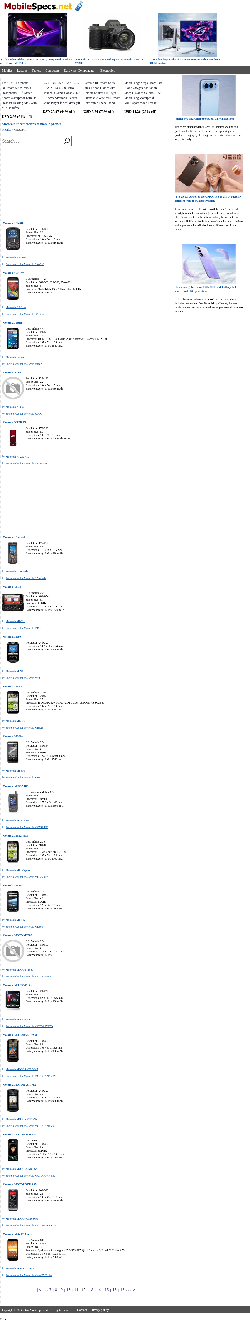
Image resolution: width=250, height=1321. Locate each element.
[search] (65, 140)
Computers (52, 70)
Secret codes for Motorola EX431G (25, 264)
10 (68, 1290)
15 (107, 1290)
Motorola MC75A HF (17, 820)
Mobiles (7, 70)
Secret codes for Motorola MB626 (24, 727)
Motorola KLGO (15, 406)
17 (122, 1290)
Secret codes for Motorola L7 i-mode (26, 578)
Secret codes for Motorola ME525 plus (27, 876)
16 (114, 1290)
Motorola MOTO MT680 (19, 969)
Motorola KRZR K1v (17, 456)
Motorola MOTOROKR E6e (21, 1168)
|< (39, 1290)
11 (76, 1290)
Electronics (107, 70)
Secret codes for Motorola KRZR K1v (26, 463)
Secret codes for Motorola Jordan (24, 363)
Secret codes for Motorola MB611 (24, 628)
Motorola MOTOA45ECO (20, 1019)
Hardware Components (79, 70)
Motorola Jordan (15, 357)
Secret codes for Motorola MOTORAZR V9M (31, 1076)
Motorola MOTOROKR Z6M (22, 1218)
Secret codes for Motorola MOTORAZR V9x (30, 1125)
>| (135, 1290)
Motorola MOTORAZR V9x (21, 1119)
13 (91, 1290)
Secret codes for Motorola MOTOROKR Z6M (31, 1225)
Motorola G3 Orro (16, 307)
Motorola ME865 (15, 919)
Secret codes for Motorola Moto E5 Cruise (29, 1275)
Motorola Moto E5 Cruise (20, 1268)
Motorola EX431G (16, 257)
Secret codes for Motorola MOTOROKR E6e (30, 1175)
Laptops (22, 70)
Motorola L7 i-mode (17, 571)
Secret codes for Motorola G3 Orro (25, 314)
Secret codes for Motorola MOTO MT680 (28, 976)
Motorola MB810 (15, 770)
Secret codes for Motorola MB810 (24, 777)
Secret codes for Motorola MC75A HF (27, 827)
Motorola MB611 (15, 621)
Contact (82, 1310)
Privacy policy (99, 1310)
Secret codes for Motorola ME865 (24, 926)
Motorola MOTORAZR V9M (22, 1069)
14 (99, 1290)
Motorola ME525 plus (18, 870)
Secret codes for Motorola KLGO (24, 413)
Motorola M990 (14, 671)
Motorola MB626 (15, 720)
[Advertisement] (87, 182)
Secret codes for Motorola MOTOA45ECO (29, 1026)
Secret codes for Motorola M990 (23, 677)
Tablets (36, 70)
